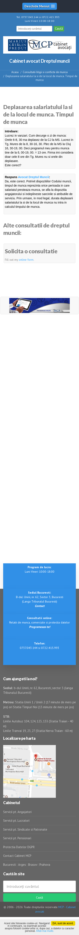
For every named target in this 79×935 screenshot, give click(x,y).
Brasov (32, 865)
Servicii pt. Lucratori (16, 821)
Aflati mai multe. (45, 930)
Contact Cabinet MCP (17, 856)
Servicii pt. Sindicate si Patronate (25, 829)
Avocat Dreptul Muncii (33, 177)
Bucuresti (10, 865)
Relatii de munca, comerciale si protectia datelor (39, 622)
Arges (22, 865)
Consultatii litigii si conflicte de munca (45, 72)
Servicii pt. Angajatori (17, 812)
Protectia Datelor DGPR (19, 847)
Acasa (15, 72)
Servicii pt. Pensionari (17, 838)
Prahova (44, 865)
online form (26, 260)
